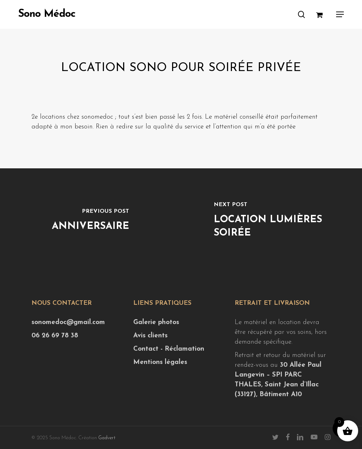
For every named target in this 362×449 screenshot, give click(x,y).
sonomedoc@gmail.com (68, 322)
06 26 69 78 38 (54, 335)
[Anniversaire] (90, 220)
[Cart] (322, 14)
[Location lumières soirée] (271, 220)
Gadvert (106, 438)
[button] (340, 14)
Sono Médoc (46, 14)
